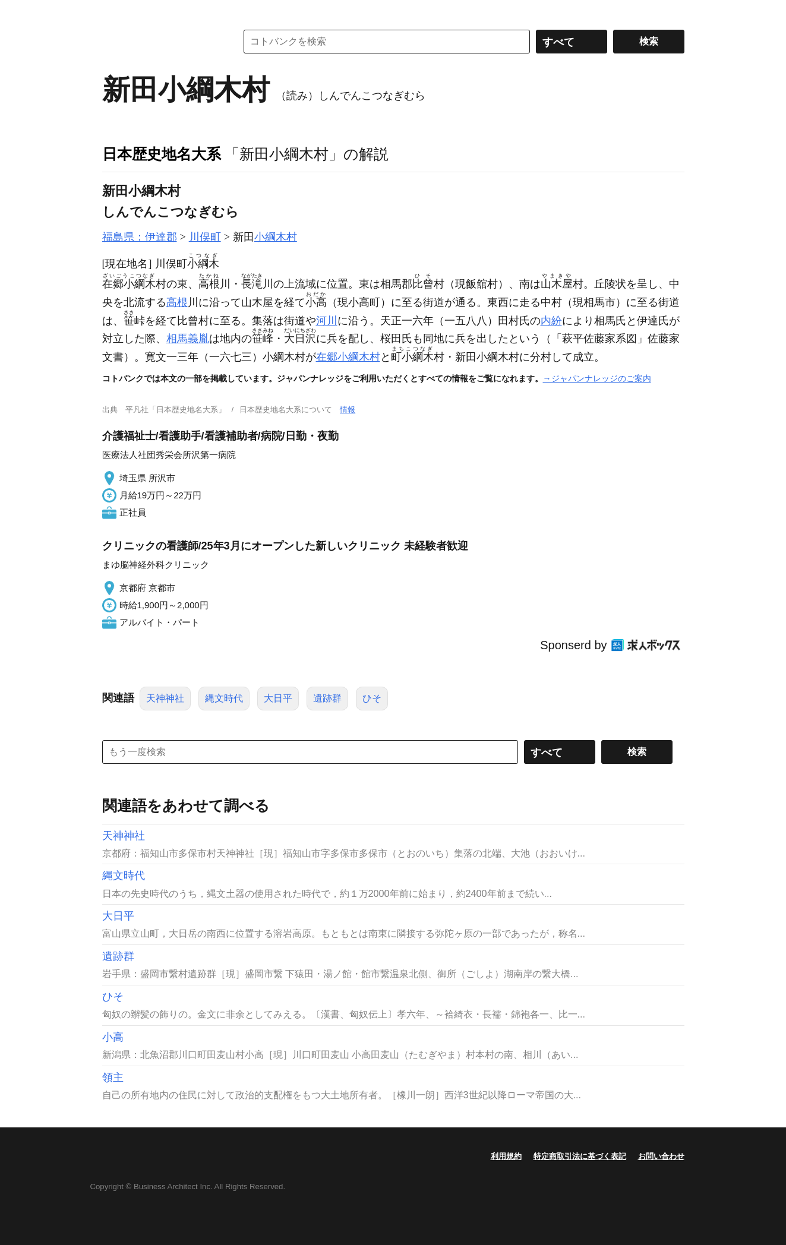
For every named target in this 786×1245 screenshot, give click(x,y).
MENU (114, 12)
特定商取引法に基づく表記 (580, 1156)
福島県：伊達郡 (139, 237)
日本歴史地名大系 (161, 154)
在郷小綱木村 (348, 357)
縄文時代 (224, 698)
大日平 (278, 698)
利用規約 (506, 1156)
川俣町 (205, 237)
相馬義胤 (187, 339)
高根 (177, 302)
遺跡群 (327, 698)
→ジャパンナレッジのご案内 (597, 378)
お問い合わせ (661, 1156)
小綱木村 (275, 237)
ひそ (371, 698)
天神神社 (165, 698)
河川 (326, 321)
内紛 (551, 321)
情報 (347, 409)
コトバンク (161, 41)
